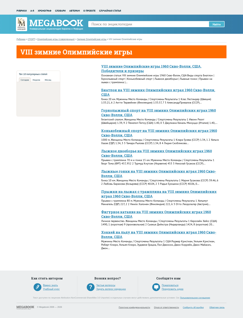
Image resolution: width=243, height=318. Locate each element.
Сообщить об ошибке (193, 307)
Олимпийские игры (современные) (56, 39)
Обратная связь (217, 307)
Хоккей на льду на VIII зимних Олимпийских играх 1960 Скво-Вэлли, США (158, 234)
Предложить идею (172, 289)
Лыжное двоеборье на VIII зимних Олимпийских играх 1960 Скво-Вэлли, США (156, 153)
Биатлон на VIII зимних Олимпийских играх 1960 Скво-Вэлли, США (158, 92)
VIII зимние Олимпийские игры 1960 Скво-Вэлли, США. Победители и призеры (151, 68)
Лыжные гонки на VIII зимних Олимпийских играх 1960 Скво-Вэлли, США (158, 173)
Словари (60, 10)
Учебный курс (51, 289)
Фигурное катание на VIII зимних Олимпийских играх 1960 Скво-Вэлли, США (156, 214)
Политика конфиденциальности (134, 307)
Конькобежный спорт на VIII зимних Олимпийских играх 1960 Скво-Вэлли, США (159, 132)
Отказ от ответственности (166, 307)
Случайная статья (110, 10)
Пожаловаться (170, 285)
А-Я (32, 10)
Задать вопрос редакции (111, 289)
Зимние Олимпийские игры (92, 39)
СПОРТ (31, 39)
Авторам (74, 10)
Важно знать (50, 285)
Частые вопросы (105, 285)
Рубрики (22, 10)
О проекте (89, 10)
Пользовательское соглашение (195, 298)
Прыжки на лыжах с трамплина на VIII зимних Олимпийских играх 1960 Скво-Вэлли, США (159, 193)
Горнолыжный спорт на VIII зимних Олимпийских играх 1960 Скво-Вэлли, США (158, 112)
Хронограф (44, 10)
